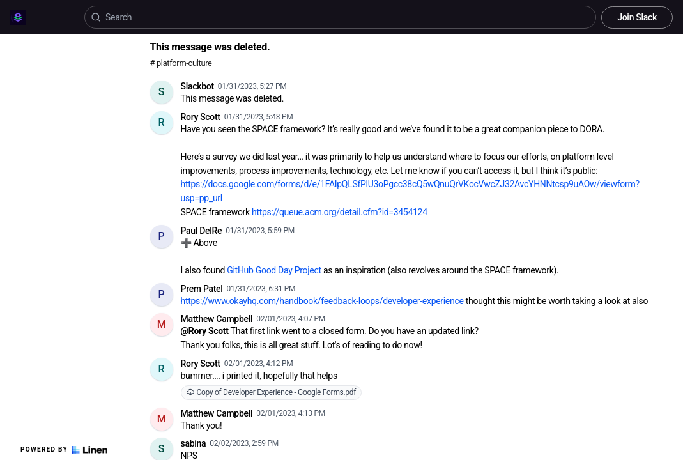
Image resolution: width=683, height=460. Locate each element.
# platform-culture (181, 63)
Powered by (63, 450)
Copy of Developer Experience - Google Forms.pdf (272, 392)
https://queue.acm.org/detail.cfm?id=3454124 (339, 212)
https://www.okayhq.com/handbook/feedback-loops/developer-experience (322, 301)
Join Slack (637, 17)
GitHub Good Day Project (274, 270)
